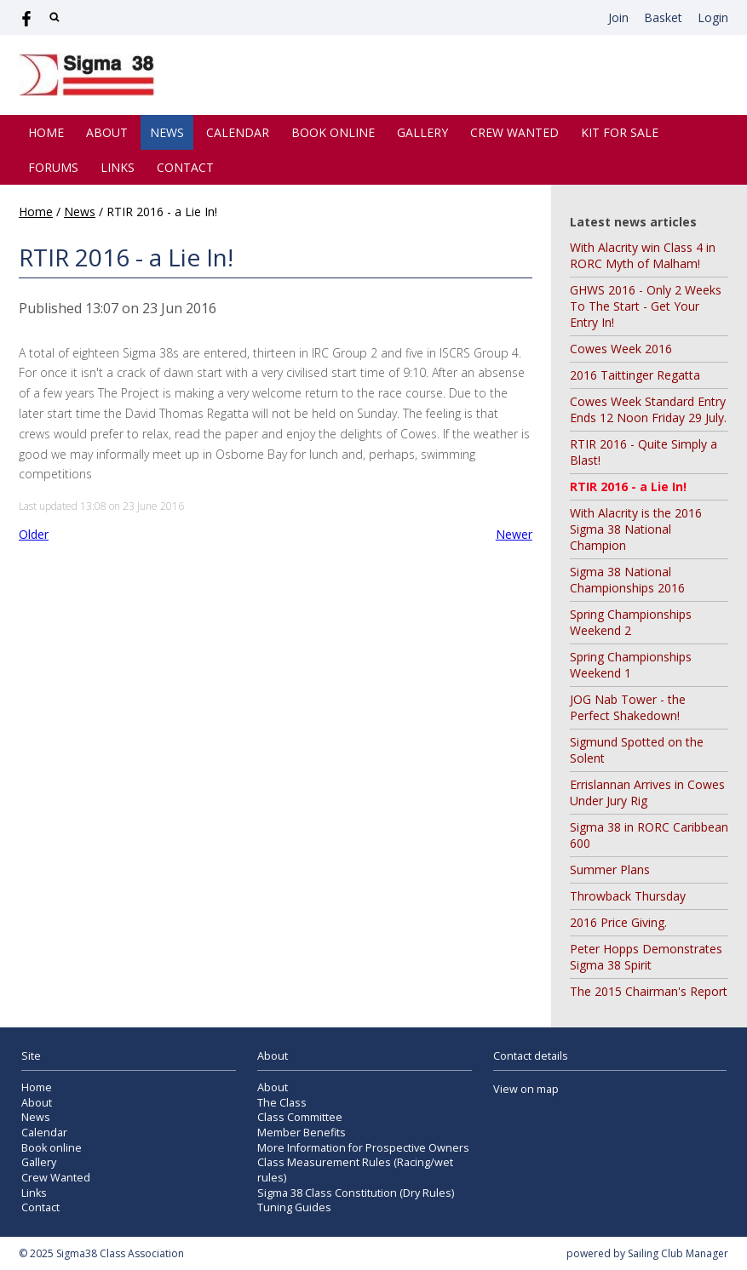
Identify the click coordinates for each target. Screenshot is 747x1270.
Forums (53, 167)
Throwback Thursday (628, 896)
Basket (663, 17)
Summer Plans (610, 869)
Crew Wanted (514, 132)
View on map (526, 1089)
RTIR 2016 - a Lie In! (628, 486)
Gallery (422, 132)
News (167, 132)
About (107, 132)
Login (713, 17)
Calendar (237, 132)
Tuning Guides (294, 1207)
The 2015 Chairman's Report (648, 991)
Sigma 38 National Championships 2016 (627, 579)
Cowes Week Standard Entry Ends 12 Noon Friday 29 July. (648, 409)
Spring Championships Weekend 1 (631, 665)
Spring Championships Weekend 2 (631, 622)
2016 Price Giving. (618, 922)
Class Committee (299, 1117)
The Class (282, 1103)
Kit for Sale (619, 132)
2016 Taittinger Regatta (635, 375)
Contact (185, 167)
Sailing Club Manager (678, 1253)
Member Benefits (301, 1132)
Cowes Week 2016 (621, 348)
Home (46, 132)
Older (34, 534)
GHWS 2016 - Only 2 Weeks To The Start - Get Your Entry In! (645, 306)
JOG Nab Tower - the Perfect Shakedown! (628, 707)
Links (118, 167)
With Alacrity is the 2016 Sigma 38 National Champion (636, 529)
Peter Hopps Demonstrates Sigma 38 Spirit (646, 957)
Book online (333, 132)
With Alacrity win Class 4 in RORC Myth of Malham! (642, 255)
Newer (514, 534)
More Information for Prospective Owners (363, 1148)
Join (618, 17)
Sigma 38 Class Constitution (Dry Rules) (355, 1193)
